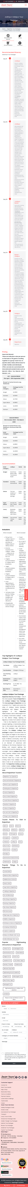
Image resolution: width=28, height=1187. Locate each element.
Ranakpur (6, 853)
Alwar (11, 826)
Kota (20, 842)
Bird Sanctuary (7, 911)
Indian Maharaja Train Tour (11, 939)
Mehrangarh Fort (17, 976)
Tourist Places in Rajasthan (11, 800)
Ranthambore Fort (8, 952)
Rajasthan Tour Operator (10, 776)
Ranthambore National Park (11, 857)
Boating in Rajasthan (9, 903)
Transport (3, 1114)
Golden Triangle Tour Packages (9, 1121)
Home (3, 29)
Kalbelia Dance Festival (10, 879)
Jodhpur (14, 842)
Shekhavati (18, 964)
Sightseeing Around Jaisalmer (11, 972)
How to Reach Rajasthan (10, 796)
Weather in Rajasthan (9, 804)
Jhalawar (6, 842)
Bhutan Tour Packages (7, 1125)
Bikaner (21, 830)
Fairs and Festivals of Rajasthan (12, 780)
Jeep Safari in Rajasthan (10, 887)
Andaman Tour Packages (7, 1128)
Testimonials (4, 1101)
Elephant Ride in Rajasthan (10, 875)
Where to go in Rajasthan (10, 784)
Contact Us (4, 1085)
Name (3, 1006)
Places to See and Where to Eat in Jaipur (14, 998)
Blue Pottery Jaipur (8, 980)
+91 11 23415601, (9, 1)
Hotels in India (4, 1110)
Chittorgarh (13, 834)
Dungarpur (6, 838)
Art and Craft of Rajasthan (10, 812)
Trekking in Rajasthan (9, 891)
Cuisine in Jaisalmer (9, 931)
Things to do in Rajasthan (10, 816)
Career (3, 1103)
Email (3, 1018)
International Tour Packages (8, 1112)
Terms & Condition (6, 1094)
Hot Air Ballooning (8, 895)
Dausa (20, 834)
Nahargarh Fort (7, 984)
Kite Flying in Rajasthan (10, 899)
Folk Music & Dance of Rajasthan (12, 923)
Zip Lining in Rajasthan (9, 907)
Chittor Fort (7, 948)
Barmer (18, 826)
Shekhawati (7, 861)
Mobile (4, 1012)
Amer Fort (15, 956)
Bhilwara (14, 830)
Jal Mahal (6, 994)
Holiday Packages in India (7, 1107)
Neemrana (6, 850)
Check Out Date (19, 1024)
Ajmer (5, 826)
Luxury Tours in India (6, 1116)
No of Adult (5, 1030)
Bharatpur (6, 830)
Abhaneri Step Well (9, 968)
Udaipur (15, 861)
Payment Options (5, 1096)
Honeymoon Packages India (8, 1119)
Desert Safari (7, 883)
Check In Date (6, 1024)
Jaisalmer (15, 838)
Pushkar (15, 850)
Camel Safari (7, 871)
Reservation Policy (6, 1092)
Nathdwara (15, 846)
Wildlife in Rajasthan (9, 919)
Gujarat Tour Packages (7, 1130)
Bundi (5, 834)
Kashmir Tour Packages (7, 1123)
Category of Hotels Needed (10, 1036)
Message (4, 1041)
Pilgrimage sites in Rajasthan (11, 915)
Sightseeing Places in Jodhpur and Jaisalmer (14, 989)
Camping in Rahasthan (10, 927)
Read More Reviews (6, 1163)
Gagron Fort (7, 956)
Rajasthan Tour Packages (13, 29)
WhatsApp (21, 1185)
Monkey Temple (8, 964)
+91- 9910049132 (19, 1)
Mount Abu (6, 846)
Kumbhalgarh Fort (17, 948)
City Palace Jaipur (19, 960)
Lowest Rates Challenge (7, 1098)
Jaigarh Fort (7, 976)
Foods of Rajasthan (9, 792)
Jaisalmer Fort (7, 960)
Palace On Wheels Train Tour (11, 935)
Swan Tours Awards (6, 1087)
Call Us (7, 1185)
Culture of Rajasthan (9, 808)
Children (14, 1030)
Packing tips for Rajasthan (10, 788)
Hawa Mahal (20, 952)
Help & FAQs (4, 1089)
